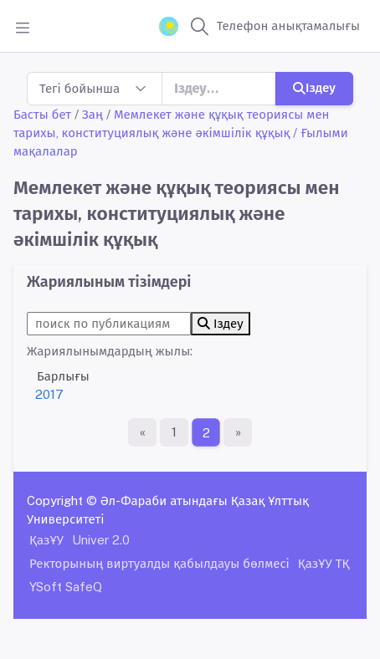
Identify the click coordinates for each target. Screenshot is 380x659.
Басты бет (42, 114)
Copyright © (62, 500)
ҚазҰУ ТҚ (324, 563)
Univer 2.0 (101, 540)
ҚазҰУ (46, 540)
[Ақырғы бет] (237, 432)
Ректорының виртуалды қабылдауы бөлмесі (159, 563)
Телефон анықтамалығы (288, 25)
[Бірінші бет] (142, 432)
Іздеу (314, 87)
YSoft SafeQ (65, 587)
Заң (92, 114)
